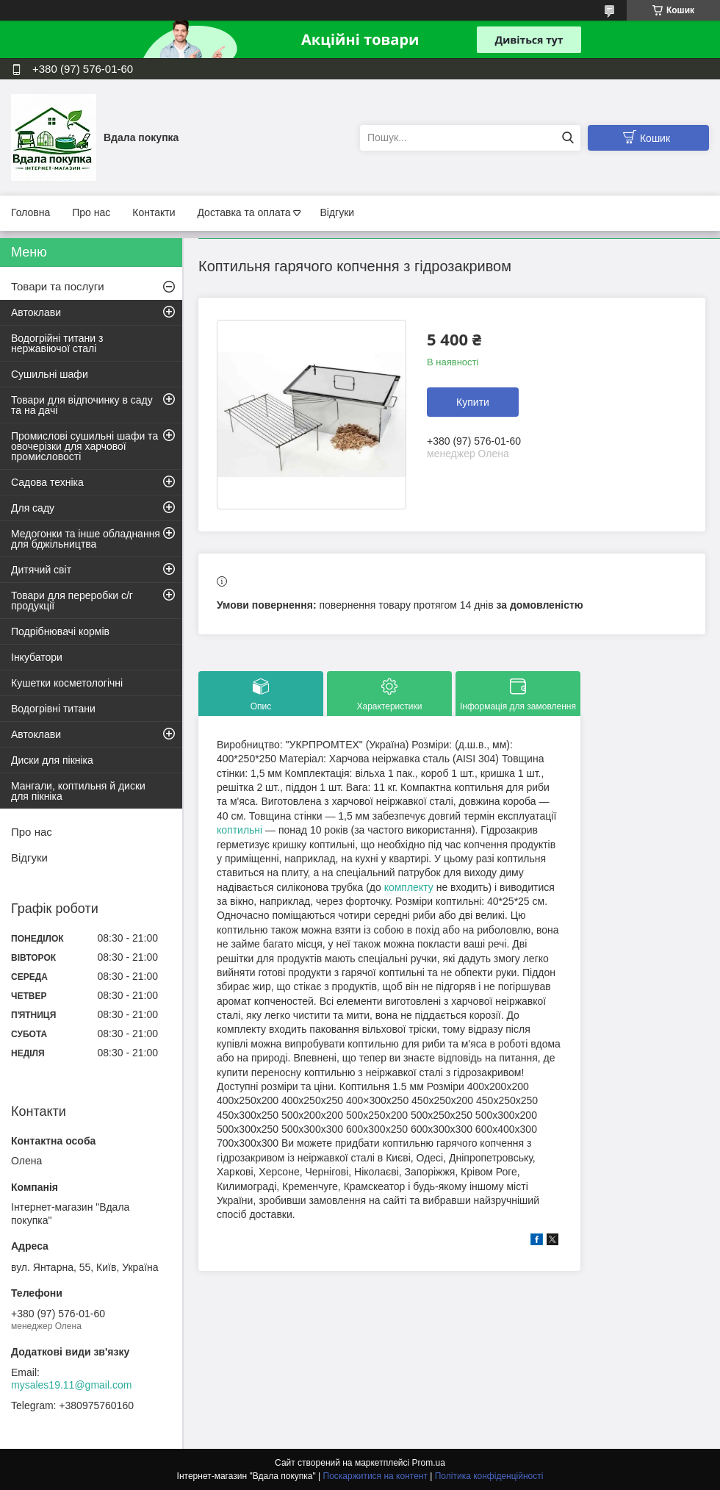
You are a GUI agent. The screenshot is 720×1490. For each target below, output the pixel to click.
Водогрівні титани (53, 708)
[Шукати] (567, 138)
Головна (30, 212)
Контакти (153, 212)
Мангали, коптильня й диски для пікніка (78, 791)
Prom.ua (428, 1463)
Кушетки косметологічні (67, 683)
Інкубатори (36, 657)
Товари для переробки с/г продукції (72, 601)
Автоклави (36, 312)
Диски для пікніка (52, 760)
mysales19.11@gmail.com (71, 1385)
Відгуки (337, 212)
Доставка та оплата (243, 212)
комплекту (408, 887)
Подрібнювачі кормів (60, 631)
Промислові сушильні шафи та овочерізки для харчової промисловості (84, 446)
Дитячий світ (41, 570)
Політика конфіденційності (489, 1476)
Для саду (32, 508)
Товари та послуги (57, 286)
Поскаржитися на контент (375, 1476)
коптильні (239, 830)
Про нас (91, 212)
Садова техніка (47, 482)
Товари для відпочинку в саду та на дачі (82, 405)
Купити (472, 402)
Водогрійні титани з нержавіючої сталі (57, 343)
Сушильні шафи (49, 374)
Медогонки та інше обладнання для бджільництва (85, 539)
